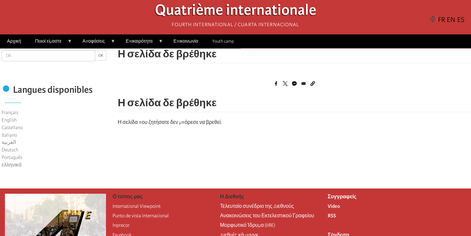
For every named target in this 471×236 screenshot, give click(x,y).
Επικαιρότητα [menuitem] (141, 43)
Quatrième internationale (235, 11)
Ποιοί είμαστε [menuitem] (50, 43)
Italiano (9, 135)
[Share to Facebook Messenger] (294, 83)
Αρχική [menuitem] (14, 41)
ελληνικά (12, 165)
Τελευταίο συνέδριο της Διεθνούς (257, 206)
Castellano (12, 127)
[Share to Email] (303, 83)
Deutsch (10, 150)
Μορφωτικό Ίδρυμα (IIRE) (247, 225)
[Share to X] (285, 83)
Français (10, 112)
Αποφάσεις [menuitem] (95, 43)
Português (12, 157)
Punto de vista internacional (141, 216)
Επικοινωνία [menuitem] (186, 41)
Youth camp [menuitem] (223, 41)
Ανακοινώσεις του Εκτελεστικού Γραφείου (267, 216)
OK (100, 55)
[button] (312, 83)
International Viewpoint (137, 206)
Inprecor (121, 225)
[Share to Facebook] (276, 83)
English (9, 120)
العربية (9, 142)
